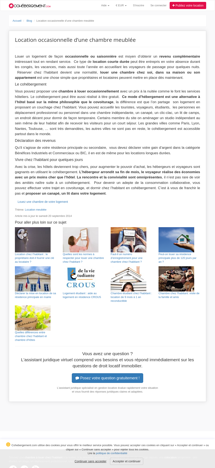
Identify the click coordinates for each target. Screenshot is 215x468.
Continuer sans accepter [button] (90, 461)
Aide (105, 5)
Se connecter (158, 5)
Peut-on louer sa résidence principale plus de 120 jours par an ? (178, 258)
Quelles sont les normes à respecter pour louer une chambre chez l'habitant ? (83, 258)
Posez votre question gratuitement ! (107, 378)
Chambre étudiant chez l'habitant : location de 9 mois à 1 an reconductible (131, 297)
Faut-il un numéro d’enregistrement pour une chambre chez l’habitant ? (127, 258)
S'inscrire (138, 5)
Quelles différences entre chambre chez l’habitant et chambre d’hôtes (31, 336)
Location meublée (36, 209)
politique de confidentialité (111, 453)
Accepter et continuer (126, 461)
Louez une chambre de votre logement (43, 201)
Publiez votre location (187, 5)
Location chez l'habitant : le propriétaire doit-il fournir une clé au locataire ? (34, 258)
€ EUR (121, 5)
